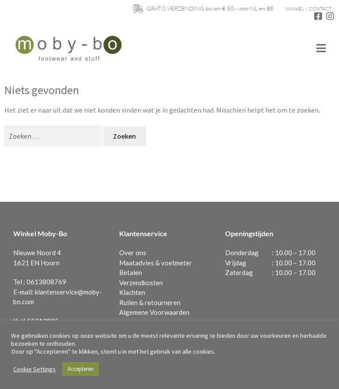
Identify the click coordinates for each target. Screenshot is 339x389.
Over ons (132, 253)
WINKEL (295, 9)
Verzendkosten (141, 283)
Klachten (132, 292)
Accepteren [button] (81, 369)
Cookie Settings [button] (34, 369)
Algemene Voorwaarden (154, 312)
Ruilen (128, 302)
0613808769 (46, 282)
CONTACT (320, 9)
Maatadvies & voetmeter (155, 263)
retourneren (163, 302)
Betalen (130, 272)
